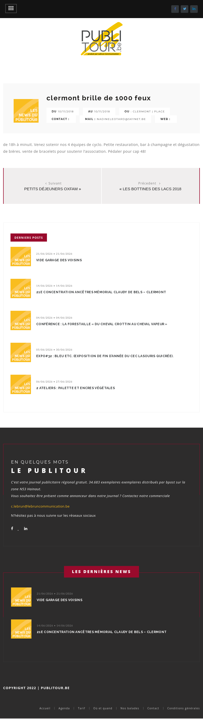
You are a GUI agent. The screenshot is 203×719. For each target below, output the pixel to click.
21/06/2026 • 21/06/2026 (54, 253)
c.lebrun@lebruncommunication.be (40, 506)
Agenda (64, 708)
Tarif (81, 708)
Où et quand (103, 708)
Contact (153, 708)
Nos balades (129, 708)
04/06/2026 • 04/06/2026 (54, 317)
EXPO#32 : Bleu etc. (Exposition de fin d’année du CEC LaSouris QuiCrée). (105, 356)
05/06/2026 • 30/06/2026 (54, 349)
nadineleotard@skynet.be (121, 119)
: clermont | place (148, 111)
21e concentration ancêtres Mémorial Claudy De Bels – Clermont (101, 292)
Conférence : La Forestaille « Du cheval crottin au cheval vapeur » (101, 324)
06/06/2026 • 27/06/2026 (54, 381)
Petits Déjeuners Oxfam (51, 189)
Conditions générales (183, 708)
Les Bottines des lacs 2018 (152, 189)
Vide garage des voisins (59, 260)
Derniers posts (28, 237)
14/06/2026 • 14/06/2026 (54, 285)
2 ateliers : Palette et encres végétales (75, 388)
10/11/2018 (66, 111)
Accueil (44, 708)
